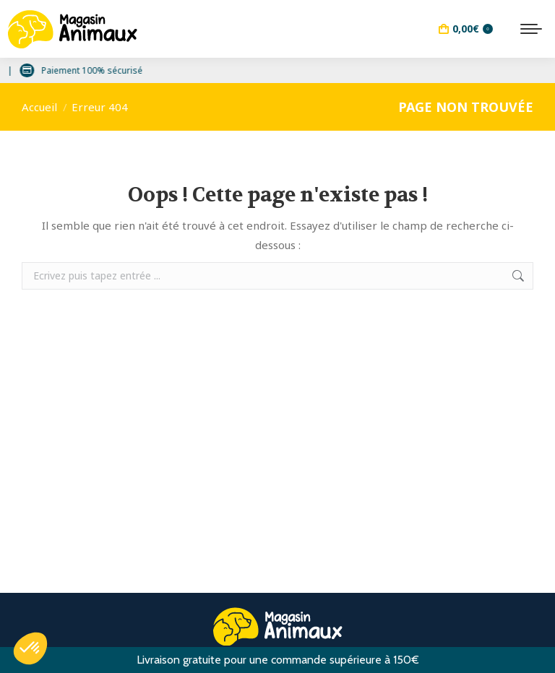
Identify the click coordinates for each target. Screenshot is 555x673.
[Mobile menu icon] (531, 29)
